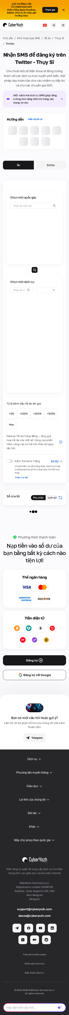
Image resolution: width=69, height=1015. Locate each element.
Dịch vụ (34, 759)
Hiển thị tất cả (35, 119)
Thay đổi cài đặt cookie (34, 954)
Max (11, 424)
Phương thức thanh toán (37, 537)
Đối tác (34, 813)
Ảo (18, 165)
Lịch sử (52, 497)
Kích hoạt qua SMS (28, 38)
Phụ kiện (38, 497)
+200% (37, 413)
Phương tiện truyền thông (34, 772)
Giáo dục (34, 786)
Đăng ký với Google (34, 675)
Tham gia (50, 9)
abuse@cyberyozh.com (34, 915)
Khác (34, 827)
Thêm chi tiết (21, 477)
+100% (24, 413)
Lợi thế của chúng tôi (34, 800)
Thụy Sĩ (59, 38)
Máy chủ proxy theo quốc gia (34, 840)
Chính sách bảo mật (35, 963)
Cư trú (50, 165)
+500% (51, 413)
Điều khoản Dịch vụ (34, 972)
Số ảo (47, 38)
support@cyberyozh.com (34, 909)
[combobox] (48, 290)
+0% (11, 413)
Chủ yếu (8, 38)
